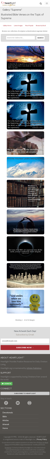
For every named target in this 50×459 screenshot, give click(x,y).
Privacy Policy (42, 439)
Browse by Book (41, 25)
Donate (6, 384)
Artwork (5, 424)
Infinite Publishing (34, 368)
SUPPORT (5, 372)
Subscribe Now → (25, 348)
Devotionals (7, 412)
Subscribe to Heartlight (25, 393)
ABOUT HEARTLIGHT (12, 357)
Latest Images (18, 25)
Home (5, 428)
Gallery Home (7, 25)
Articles (5, 420)
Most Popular (29, 25)
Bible (4, 416)
